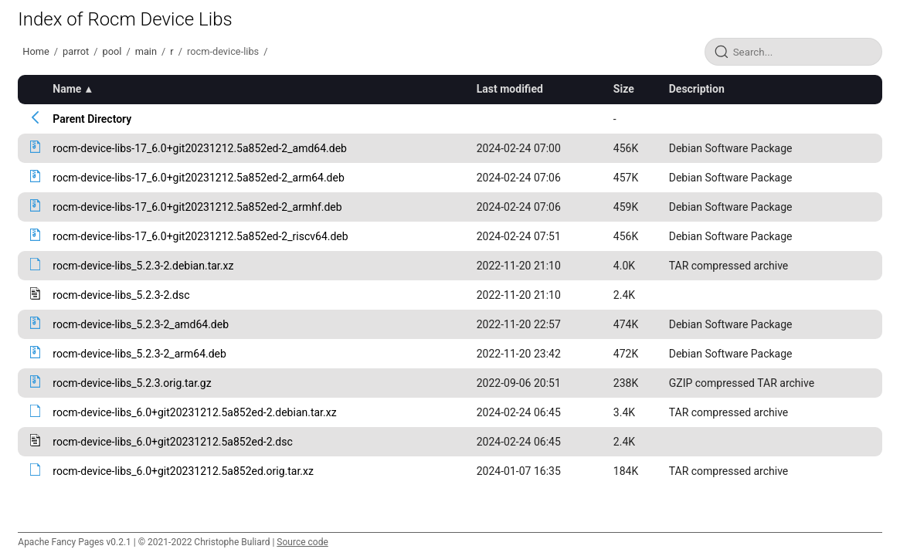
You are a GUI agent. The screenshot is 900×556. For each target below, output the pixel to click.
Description (697, 89)
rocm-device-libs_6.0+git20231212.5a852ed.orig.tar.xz (183, 471)
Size (623, 89)
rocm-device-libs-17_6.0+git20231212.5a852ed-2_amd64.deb (200, 148)
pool (111, 51)
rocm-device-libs (223, 51)
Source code (302, 542)
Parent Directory (92, 119)
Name (67, 89)
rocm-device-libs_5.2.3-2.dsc (121, 295)
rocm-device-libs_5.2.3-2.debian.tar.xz (143, 265)
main (146, 51)
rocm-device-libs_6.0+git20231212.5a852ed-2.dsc (172, 442)
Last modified (510, 89)
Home (35, 51)
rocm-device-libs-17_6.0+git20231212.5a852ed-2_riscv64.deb (200, 236)
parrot (76, 51)
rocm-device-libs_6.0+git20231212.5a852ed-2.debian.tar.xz (194, 412)
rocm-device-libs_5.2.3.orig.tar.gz (132, 383)
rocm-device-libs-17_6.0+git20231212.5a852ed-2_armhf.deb (197, 207)
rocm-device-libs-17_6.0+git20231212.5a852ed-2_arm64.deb (198, 177)
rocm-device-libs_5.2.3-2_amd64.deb (141, 324)
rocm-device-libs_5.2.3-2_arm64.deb (139, 354)
